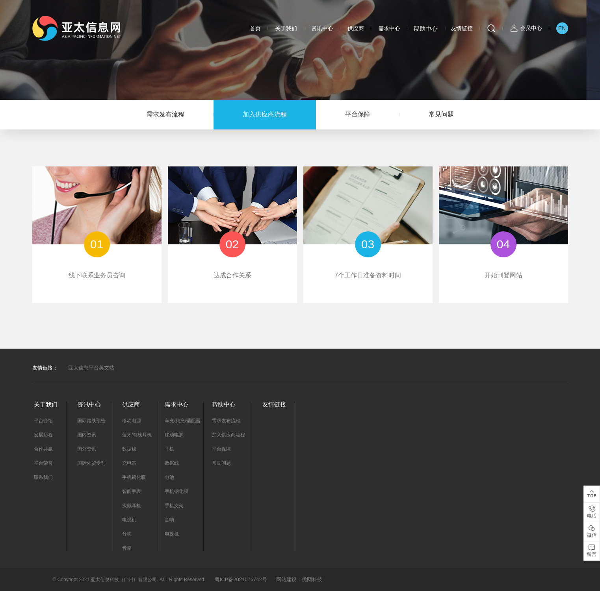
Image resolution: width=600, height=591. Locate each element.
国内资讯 (86, 435)
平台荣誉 (43, 463)
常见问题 (441, 114)
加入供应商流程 (265, 114)
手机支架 (174, 505)
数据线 (129, 449)
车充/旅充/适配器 (183, 420)
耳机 (169, 449)
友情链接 (462, 28)
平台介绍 (43, 420)
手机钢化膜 (134, 477)
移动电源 (131, 420)
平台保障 (357, 114)
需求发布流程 (165, 114)
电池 (169, 477)
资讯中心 (322, 28)
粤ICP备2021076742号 (241, 579)
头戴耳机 (131, 505)
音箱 (127, 548)
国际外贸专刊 (91, 463)
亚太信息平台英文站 (91, 368)
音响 (127, 534)
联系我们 (43, 477)
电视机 (129, 520)
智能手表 (131, 491)
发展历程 (43, 435)
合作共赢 (43, 449)
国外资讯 (86, 449)
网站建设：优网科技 (299, 579)
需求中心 (389, 28)
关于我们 (286, 28)
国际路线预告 (91, 420)
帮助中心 (425, 28)
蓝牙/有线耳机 (137, 435)
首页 (255, 28)
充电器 (129, 463)
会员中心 (531, 28)
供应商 (355, 28)
